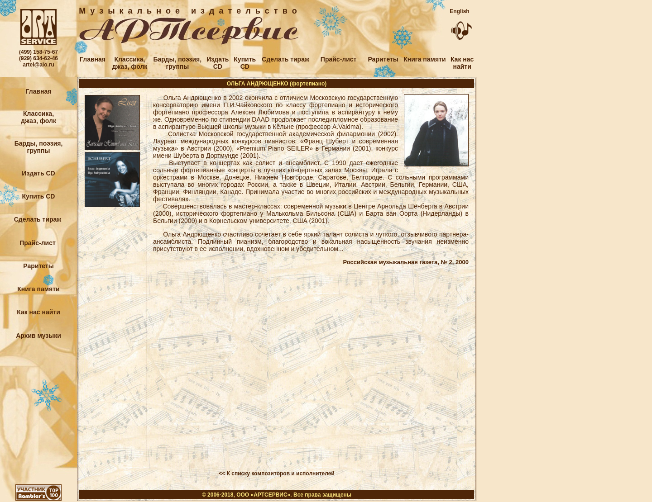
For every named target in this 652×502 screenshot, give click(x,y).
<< (222, 473)
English (459, 11)
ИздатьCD (217, 63)
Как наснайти (462, 63)
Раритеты (383, 59)
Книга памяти (424, 59)
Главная (92, 59)
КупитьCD (245, 63)
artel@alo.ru (38, 65)
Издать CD (38, 173)
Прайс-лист (339, 59)
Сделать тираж (284, 59)
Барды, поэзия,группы (177, 63)
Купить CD (38, 196)
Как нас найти (38, 312)
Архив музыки (38, 335)
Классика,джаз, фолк (130, 63)
